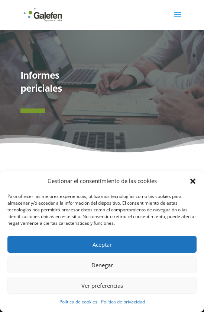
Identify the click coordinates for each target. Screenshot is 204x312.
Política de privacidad (123, 302)
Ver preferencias (102, 285)
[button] (193, 181)
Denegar (102, 265)
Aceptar (102, 244)
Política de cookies (78, 302)
